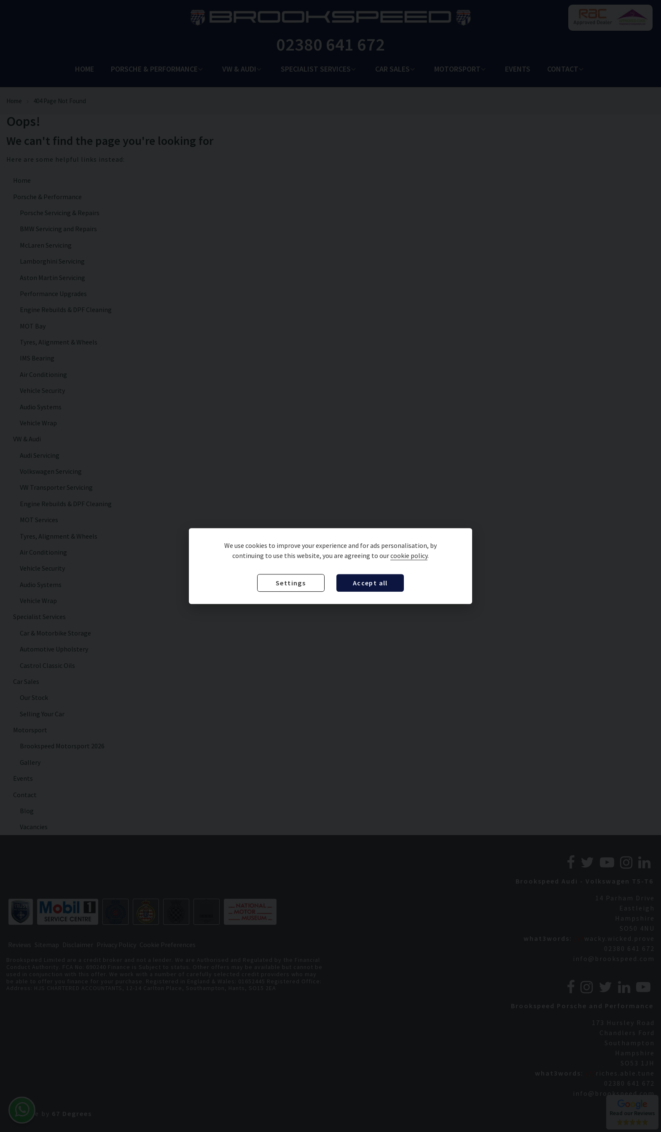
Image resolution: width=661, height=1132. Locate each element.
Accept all (370, 583)
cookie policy (408, 555)
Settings (291, 583)
